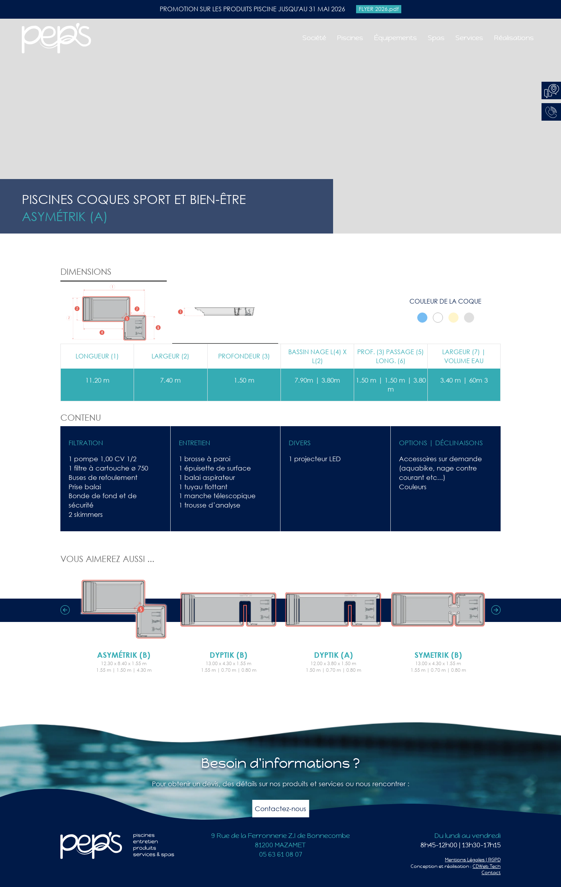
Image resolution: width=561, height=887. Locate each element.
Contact (491, 872)
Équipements (395, 37)
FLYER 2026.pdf (379, 8)
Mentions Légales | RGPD (473, 860)
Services (469, 37)
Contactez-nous (280, 808)
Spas (436, 37)
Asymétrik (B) (123, 654)
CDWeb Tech (487, 866)
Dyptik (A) (333, 654)
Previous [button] (65, 610)
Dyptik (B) (228, 654)
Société (314, 37)
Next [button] (496, 610)
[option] (123, 621)
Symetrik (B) (438, 654)
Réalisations (514, 37)
